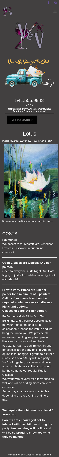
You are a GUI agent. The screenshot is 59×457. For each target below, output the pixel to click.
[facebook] (48, 3)
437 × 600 (32, 141)
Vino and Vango (15, 454)
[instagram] (55, 3)
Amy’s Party (46, 141)
